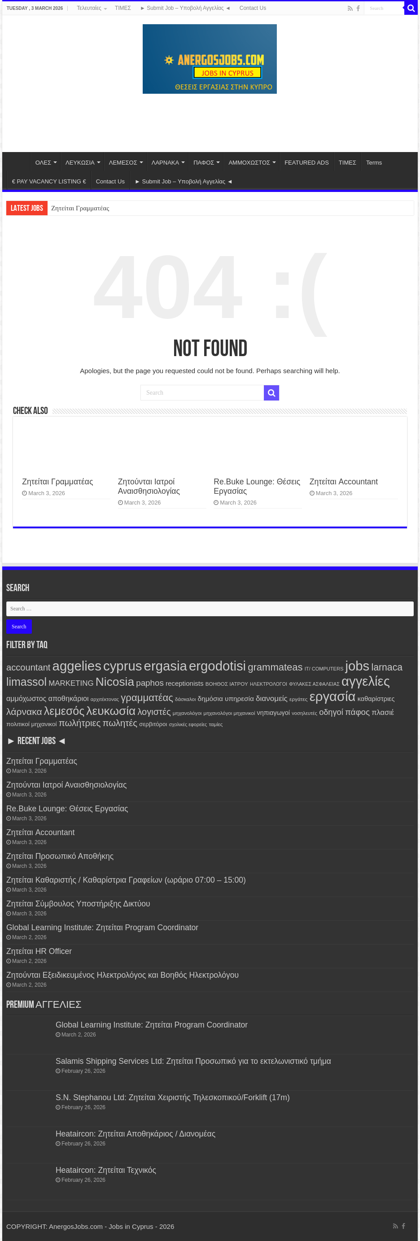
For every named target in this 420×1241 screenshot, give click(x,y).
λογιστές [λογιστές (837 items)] (154, 712)
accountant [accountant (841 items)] (28, 667)
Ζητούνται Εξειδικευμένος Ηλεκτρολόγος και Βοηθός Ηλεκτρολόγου (122, 975)
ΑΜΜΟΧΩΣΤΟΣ (249, 162)
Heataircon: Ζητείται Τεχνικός (106, 1170)
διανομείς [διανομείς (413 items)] (272, 698)
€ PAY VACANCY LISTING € (49, 181)
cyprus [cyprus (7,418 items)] (122, 665)
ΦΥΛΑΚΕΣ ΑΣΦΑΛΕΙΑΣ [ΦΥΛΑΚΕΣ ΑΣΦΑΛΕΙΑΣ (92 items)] (314, 684)
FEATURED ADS (306, 162)
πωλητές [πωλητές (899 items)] (120, 723)
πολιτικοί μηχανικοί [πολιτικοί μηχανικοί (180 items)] (31, 724)
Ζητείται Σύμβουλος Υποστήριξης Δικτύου (78, 903)
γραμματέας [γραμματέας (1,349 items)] (147, 697)
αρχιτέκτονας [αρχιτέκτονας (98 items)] (105, 699)
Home (18, 161)
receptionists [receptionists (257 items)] (184, 683)
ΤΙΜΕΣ (123, 8)
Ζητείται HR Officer (39, 951)
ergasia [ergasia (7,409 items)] (165, 665)
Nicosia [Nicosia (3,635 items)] (115, 681)
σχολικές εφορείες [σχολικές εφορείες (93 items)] (188, 724)
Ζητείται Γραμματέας (80, 208)
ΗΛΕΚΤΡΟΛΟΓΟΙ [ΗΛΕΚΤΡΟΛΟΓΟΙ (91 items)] (268, 684)
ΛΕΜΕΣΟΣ (123, 162)
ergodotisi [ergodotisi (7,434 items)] (217, 665)
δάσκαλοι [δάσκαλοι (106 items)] (185, 699)
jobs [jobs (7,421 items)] (357, 665)
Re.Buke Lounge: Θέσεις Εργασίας (67, 808)
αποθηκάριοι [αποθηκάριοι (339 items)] (68, 698)
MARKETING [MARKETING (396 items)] (71, 683)
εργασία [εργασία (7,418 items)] (333, 696)
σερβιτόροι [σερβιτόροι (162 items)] (153, 724)
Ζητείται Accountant (344, 481)
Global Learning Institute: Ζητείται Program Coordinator (102, 927)
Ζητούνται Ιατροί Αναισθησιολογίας (149, 486)
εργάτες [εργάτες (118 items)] (298, 699)
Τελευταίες (89, 8)
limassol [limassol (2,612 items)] (26, 681)
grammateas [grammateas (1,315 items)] (275, 667)
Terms (374, 162)
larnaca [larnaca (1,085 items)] (386, 667)
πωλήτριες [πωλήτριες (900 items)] (80, 723)
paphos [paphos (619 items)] (150, 683)
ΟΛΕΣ (43, 162)
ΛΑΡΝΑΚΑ (165, 162)
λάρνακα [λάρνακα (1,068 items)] (24, 711)
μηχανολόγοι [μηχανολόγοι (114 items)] (187, 713)
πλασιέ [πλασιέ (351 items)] (383, 712)
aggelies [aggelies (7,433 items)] (76, 665)
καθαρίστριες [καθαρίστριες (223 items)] (376, 698)
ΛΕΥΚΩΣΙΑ (80, 162)
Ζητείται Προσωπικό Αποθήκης (60, 856)
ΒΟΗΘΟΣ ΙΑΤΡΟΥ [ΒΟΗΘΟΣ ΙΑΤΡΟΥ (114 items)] (227, 684)
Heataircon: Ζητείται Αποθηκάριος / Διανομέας (135, 1133)
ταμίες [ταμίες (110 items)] (216, 724)
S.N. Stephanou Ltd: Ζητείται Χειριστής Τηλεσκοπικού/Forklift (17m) (173, 1097)
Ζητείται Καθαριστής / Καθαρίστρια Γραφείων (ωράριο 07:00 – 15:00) (126, 879)
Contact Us (253, 8)
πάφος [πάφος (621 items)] (357, 712)
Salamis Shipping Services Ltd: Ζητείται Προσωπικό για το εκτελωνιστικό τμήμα (193, 1061)
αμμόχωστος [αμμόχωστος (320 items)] (26, 698)
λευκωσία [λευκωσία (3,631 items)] (111, 711)
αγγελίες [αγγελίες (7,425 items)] (365, 681)
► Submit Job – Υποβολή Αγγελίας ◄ (185, 8)
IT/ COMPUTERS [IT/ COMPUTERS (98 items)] (324, 668)
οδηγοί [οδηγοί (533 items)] (331, 712)
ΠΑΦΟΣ (203, 162)
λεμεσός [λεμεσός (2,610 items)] (64, 711)
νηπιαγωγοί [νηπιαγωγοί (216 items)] (273, 712)
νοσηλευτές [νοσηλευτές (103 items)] (304, 713)
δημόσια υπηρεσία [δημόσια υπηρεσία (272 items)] (226, 698)
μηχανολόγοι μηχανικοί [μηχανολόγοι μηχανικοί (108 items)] (229, 713)
